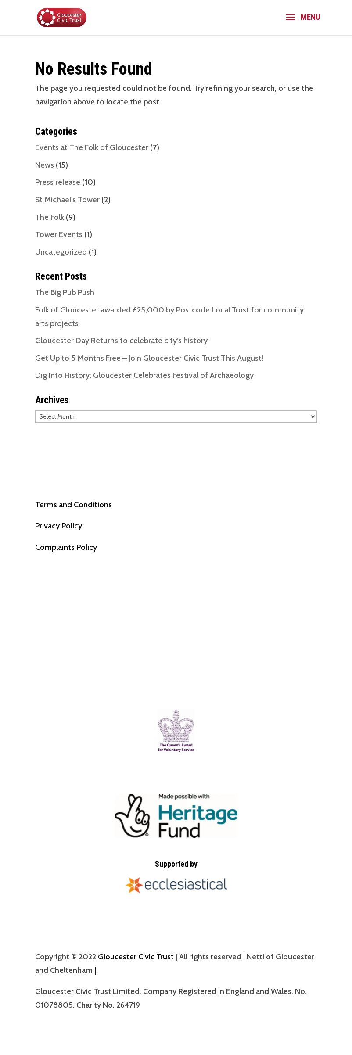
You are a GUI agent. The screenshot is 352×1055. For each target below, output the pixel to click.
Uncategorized (61, 252)
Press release (57, 182)
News (44, 165)
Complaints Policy (66, 547)
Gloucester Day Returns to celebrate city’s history (121, 340)
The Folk (49, 217)
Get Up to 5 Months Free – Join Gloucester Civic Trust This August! (149, 358)
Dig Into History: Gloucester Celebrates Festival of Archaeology (144, 375)
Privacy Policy (58, 526)
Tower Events (59, 234)
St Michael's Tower (67, 200)
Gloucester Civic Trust (136, 957)
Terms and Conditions (73, 505)
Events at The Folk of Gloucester (91, 147)
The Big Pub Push (64, 292)
